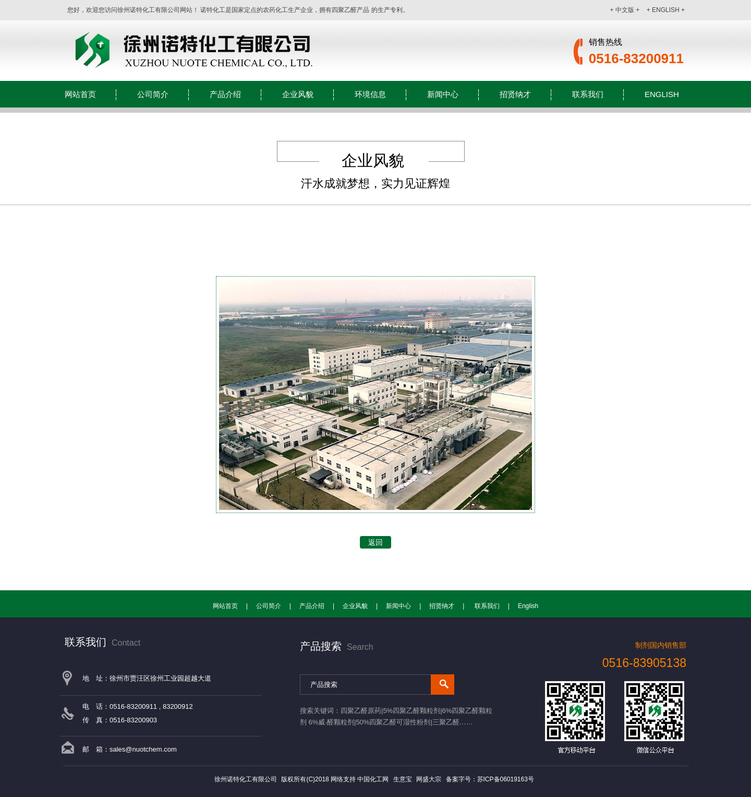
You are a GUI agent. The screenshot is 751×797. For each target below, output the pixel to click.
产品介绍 (225, 94)
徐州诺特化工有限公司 (246, 779)
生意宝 (402, 779)
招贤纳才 (515, 94)
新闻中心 (442, 94)
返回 (375, 542)
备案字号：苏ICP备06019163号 (490, 779)
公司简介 (152, 94)
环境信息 (370, 94)
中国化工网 (373, 779)
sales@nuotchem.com (143, 749)
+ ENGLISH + (666, 10)
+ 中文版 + (625, 10)
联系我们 (587, 94)
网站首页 (80, 94)
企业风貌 (297, 94)
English (662, 94)
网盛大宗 (428, 779)
